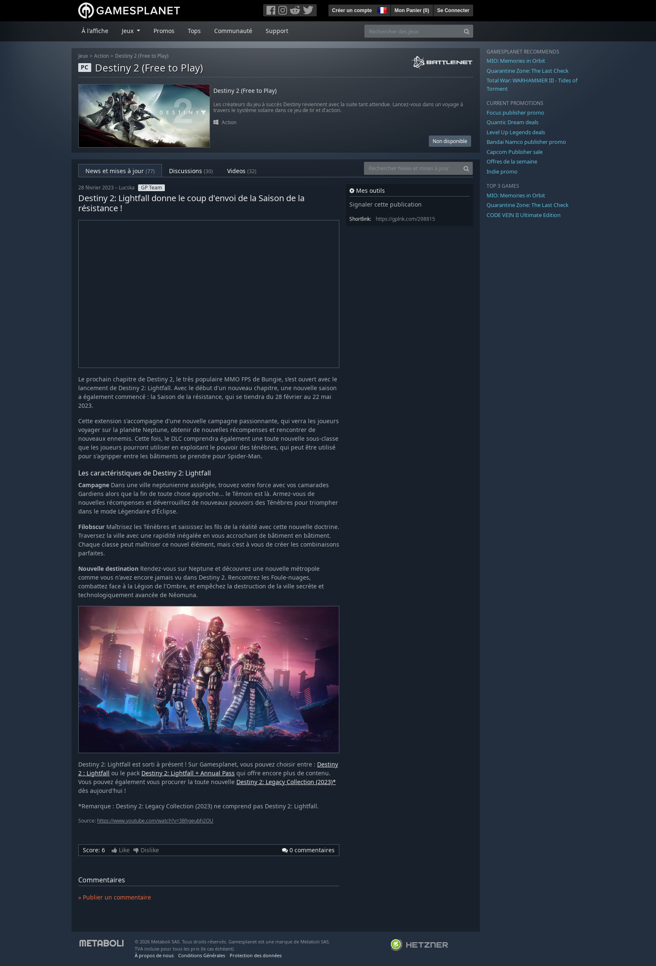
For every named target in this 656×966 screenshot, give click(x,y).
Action (101, 56)
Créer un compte (352, 10)
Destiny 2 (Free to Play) (142, 56)
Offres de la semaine (512, 161)
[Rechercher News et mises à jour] (412, 168)
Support (277, 31)
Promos (164, 31)
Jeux (83, 56)
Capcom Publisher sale (515, 152)
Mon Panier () (412, 10)
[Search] (466, 31)
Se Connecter (453, 10)
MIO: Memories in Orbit (516, 60)
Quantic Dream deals (512, 122)
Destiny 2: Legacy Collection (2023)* (286, 782)
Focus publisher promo (515, 112)
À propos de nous (154, 955)
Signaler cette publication (385, 204)
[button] (381, 9)
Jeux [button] (128, 31)
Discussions (191, 171)
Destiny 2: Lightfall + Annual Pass (188, 773)
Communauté (233, 31)
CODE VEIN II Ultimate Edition (524, 215)
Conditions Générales (201, 955)
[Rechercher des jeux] (412, 31)
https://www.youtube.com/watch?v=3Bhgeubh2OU (155, 821)
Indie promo (502, 171)
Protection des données (256, 955)
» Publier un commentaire (114, 897)
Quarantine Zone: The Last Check (528, 70)
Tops (194, 31)
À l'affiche (95, 31)
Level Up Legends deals (516, 132)
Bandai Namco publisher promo (526, 142)
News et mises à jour (120, 171)
